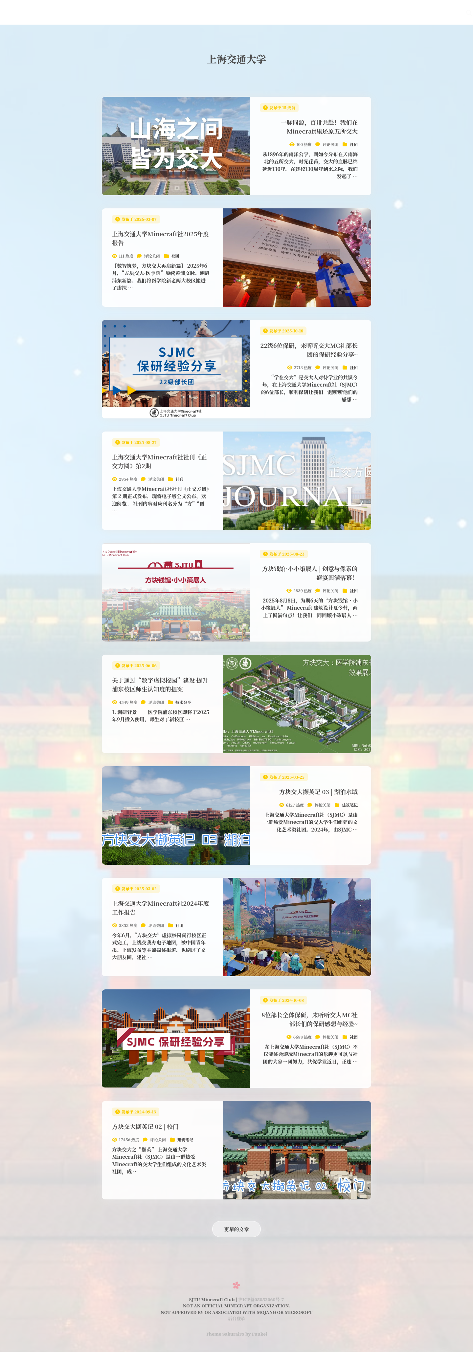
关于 (383, 12)
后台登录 (236, 1318)
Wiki (239, 12)
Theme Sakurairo (225, 1334)
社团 (354, 144)
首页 (218, 12)
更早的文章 (236, 1229)
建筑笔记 (350, 805)
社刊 (320, 12)
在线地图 (265, 12)
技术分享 (183, 702)
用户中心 (437, 12)
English (407, 12)
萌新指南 (295, 12)
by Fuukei (255, 1334)
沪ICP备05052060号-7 (261, 1299)
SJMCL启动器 (351, 12)
